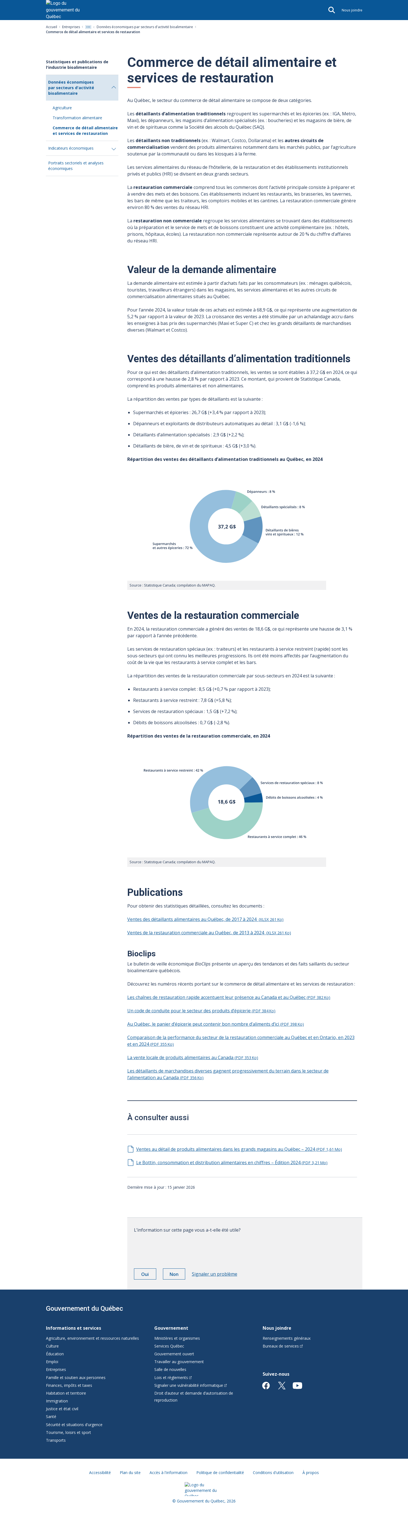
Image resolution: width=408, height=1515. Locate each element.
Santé (51, 1416)
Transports (56, 1440)
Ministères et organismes (177, 1338)
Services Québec (169, 1346)
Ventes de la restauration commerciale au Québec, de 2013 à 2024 (209, 933)
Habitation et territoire (66, 1393)
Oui (148, 1275)
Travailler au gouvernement (179, 1361)
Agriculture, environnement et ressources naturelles (92, 1338)
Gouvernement (171, 1328)
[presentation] (176, 1248)
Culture (52, 1346)
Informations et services (73, 1328)
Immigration (57, 1401)
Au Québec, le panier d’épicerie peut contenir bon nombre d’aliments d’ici (215, 1024)
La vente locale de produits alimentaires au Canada (192, 1057)
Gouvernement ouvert (174, 1353)
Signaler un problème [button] (214, 1274)
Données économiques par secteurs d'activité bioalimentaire (145, 27)
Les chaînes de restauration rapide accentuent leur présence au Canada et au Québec (228, 997)
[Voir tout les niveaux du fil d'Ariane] (88, 27)
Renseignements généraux (287, 1338)
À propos (310, 1472)
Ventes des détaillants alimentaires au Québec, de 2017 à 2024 (205, 919)
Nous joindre (352, 10)
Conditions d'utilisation (273, 1472)
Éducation (55, 1353)
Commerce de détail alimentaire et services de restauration (85, 130)
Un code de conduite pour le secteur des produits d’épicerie (201, 1011)
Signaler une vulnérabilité (190, 1385)
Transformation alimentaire (77, 117)
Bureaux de (283, 1346)
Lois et (173, 1377)
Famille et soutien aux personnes (76, 1377)
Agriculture (62, 107)
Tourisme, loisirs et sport (68, 1432)
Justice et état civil (62, 1408)
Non (177, 1275)
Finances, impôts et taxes (69, 1385)
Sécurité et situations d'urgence (74, 1424)
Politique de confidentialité (220, 1472)
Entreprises (71, 27)
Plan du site (130, 1472)
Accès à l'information (168, 1472)
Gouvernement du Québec (84, 1308)
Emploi (52, 1361)
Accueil (51, 27)
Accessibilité (100, 1472)
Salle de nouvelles (170, 1369)
